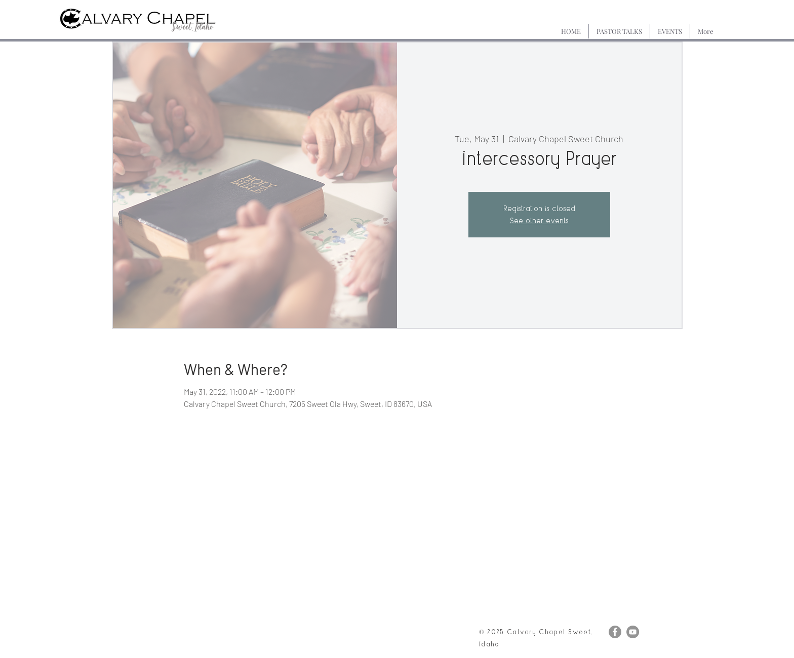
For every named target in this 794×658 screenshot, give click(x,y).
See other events (539, 220)
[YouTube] (632, 632)
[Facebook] (615, 632)
